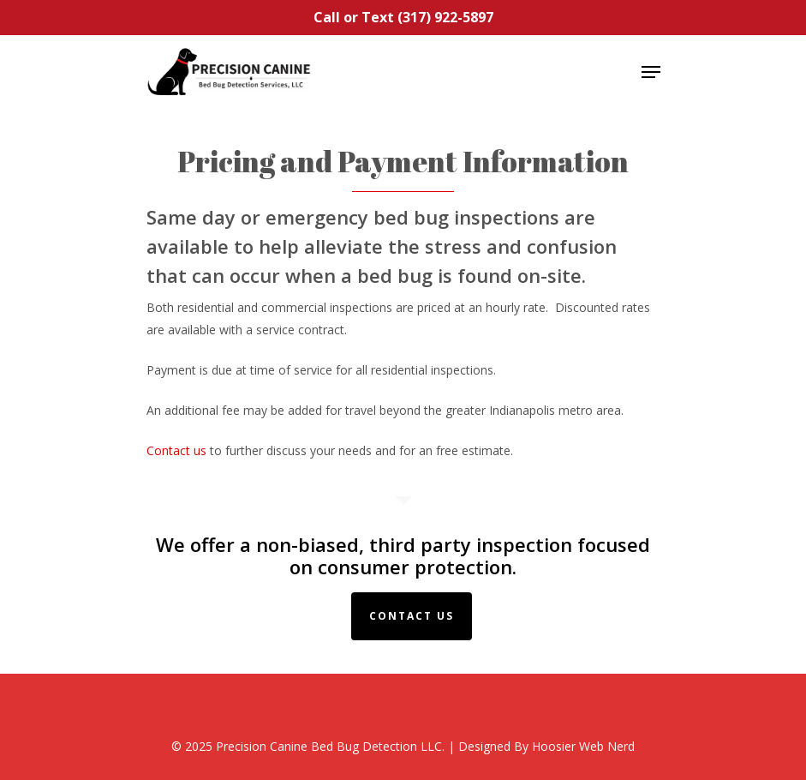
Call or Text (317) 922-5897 (403, 17)
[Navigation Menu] (651, 72)
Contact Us (411, 616)
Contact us (176, 450)
